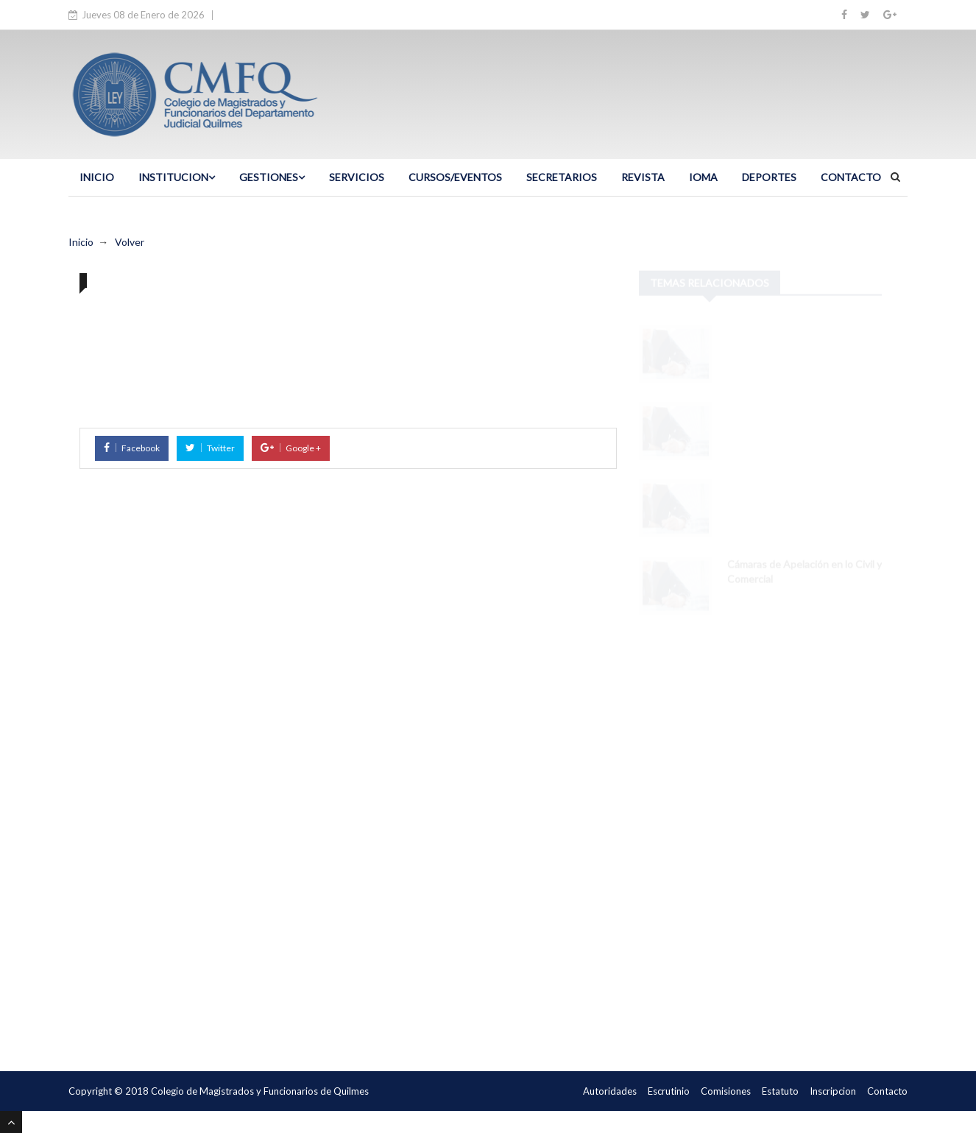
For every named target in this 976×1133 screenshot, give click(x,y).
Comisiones (726, 1091)
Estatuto (780, 1091)
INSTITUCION (176, 177)
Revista (643, 177)
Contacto (887, 1091)
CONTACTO (851, 177)
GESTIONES (272, 177)
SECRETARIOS (561, 177)
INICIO (96, 177)
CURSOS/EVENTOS (455, 177)
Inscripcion (833, 1091)
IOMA (703, 177)
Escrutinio (669, 1091)
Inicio (80, 242)
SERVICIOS (356, 177)
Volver (129, 242)
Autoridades (610, 1091)
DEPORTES (769, 177)
